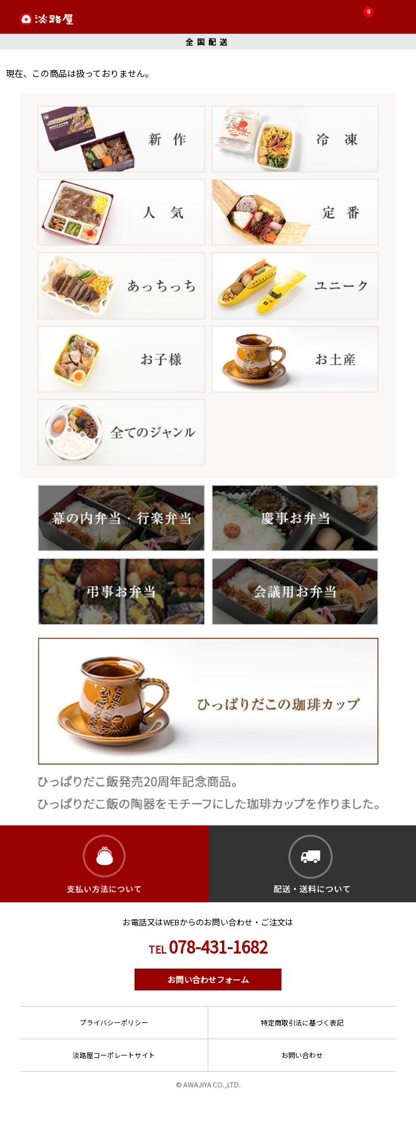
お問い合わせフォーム (208, 979)
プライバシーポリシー (113, 1022)
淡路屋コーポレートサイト (114, 1055)
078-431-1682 (208, 947)
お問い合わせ (302, 1055)
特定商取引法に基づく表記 (302, 1022)
